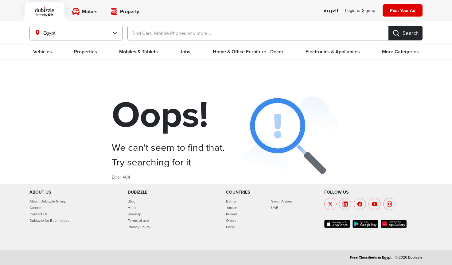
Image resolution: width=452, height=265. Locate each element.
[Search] (405, 33)
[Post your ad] (403, 10)
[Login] (360, 10)
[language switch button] (331, 11)
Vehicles (42, 51)
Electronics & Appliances (333, 51)
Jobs (185, 51)
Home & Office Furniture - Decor (248, 51)
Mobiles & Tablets (138, 51)
